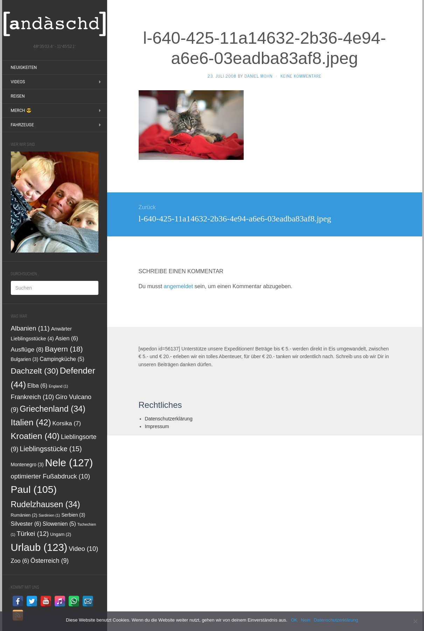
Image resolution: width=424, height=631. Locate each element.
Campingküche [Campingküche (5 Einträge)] (62, 359)
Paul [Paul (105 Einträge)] (34, 489)
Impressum (157, 426)
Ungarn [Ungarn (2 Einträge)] (60, 534)
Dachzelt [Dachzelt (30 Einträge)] (34, 370)
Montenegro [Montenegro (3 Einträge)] (27, 464)
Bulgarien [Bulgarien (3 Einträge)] (25, 359)
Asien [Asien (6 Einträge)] (66, 338)
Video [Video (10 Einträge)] (83, 548)
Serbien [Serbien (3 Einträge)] (73, 515)
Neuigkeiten (24, 67)
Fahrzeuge (22, 124)
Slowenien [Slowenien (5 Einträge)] (59, 524)
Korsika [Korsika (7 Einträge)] (67, 423)
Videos (18, 81)
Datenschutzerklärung (169, 418)
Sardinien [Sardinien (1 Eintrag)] (49, 515)
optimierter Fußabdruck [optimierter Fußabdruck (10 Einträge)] (50, 476)
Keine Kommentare (300, 75)
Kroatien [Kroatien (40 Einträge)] (35, 436)
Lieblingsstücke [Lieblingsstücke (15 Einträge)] (51, 449)
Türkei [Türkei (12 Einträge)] (32, 533)
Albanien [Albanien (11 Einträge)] (30, 328)
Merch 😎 (21, 110)
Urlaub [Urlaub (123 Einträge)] (39, 547)
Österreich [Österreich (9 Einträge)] (49, 560)
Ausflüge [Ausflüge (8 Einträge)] (27, 349)
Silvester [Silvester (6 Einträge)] (26, 523)
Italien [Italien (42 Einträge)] (31, 422)
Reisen (18, 96)
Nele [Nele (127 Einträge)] (69, 462)
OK (294, 620)
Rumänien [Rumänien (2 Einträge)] (24, 515)
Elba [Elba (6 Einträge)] (37, 385)
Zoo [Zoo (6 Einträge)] (20, 561)
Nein (305, 620)
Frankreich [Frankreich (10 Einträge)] (32, 396)
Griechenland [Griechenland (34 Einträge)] (52, 408)
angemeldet (178, 286)
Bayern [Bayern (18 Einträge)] (64, 349)
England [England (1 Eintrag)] (58, 386)
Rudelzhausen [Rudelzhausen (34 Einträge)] (45, 504)
